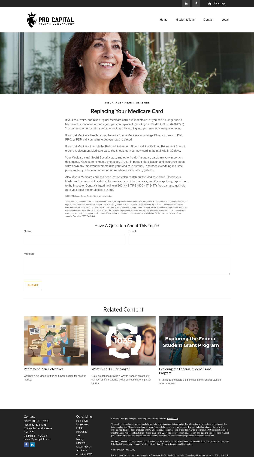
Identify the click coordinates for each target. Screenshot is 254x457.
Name (27, 231)
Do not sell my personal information (177, 444)
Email (132, 231)
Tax (78, 435)
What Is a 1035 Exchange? (110, 369)
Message (29, 253)
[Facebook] (196, 3)
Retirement (82, 420)
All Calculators (84, 454)
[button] (164, 20)
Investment (82, 424)
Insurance (81, 431)
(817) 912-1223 (40, 421)
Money (80, 439)
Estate (79, 428)
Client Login (217, 3)
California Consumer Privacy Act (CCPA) (199, 441)
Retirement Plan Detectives (43, 369)
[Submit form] (33, 285)
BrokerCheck (172, 419)
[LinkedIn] (186, 3)
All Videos (81, 450)
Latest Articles (84, 446)
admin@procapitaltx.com (37, 439)
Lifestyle (80, 442)
